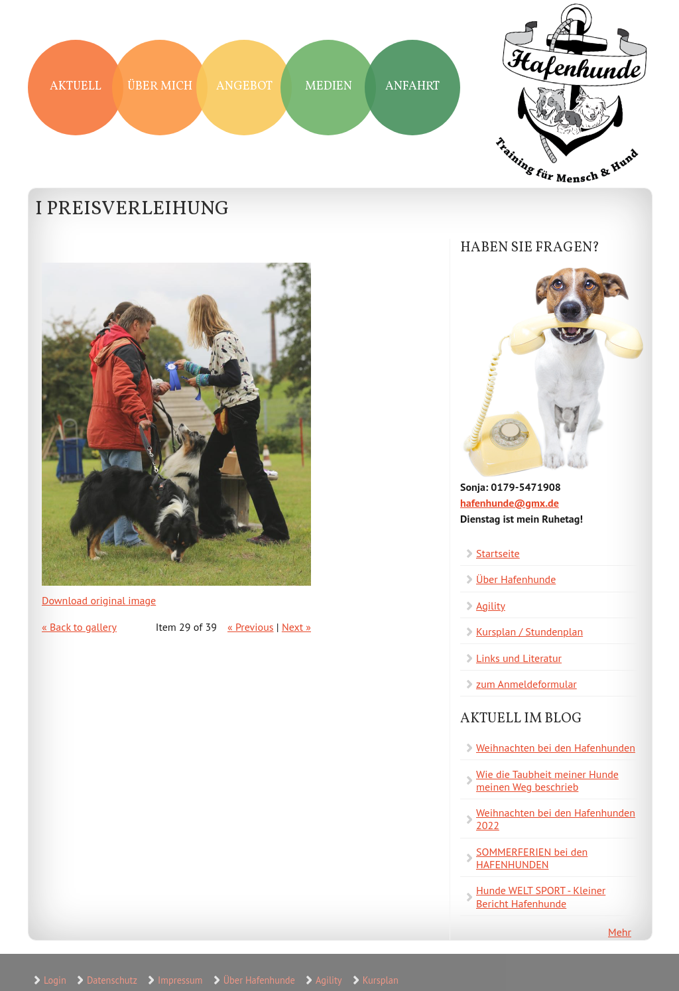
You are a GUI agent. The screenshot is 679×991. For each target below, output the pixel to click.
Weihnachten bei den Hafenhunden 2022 (555, 819)
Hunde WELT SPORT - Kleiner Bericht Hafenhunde (540, 896)
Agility (490, 605)
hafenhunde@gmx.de (509, 502)
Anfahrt (412, 86)
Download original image (99, 600)
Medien (328, 86)
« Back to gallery (79, 626)
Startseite (498, 553)
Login (55, 980)
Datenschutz (112, 980)
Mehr (619, 932)
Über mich (159, 86)
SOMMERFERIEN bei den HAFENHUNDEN (531, 858)
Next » (296, 626)
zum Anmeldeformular (526, 684)
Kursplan (381, 980)
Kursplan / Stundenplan (529, 631)
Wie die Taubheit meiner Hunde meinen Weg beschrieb (547, 780)
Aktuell (75, 86)
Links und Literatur (519, 658)
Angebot (244, 86)
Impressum (180, 980)
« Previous (250, 626)
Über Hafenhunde (516, 579)
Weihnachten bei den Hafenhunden (555, 747)
